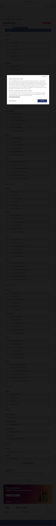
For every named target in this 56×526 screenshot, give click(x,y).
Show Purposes (12, 100)
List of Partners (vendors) (14, 97)
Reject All (44, 76)
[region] (28, 89)
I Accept (42, 100)
